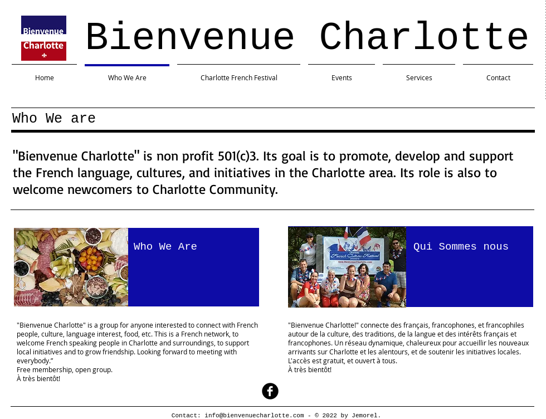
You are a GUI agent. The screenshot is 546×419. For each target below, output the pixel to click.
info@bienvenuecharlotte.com (254, 415)
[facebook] (270, 391)
